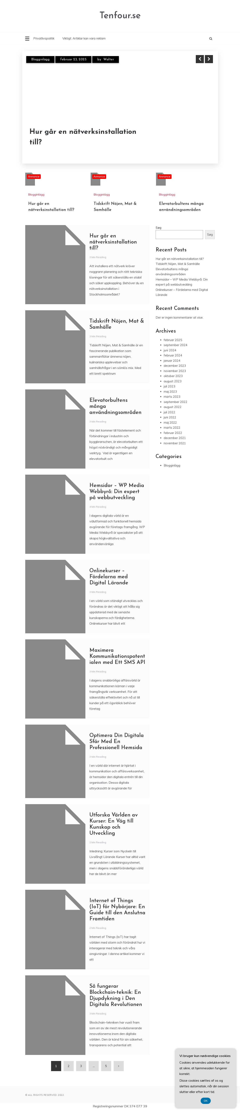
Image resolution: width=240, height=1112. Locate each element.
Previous (200, 59)
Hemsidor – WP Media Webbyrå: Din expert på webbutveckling (116, 492)
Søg (158, 228)
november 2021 (175, 443)
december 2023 (175, 366)
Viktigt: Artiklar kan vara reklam (84, 38)
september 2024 (175, 345)
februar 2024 (173, 355)
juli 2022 (169, 412)
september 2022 (175, 402)
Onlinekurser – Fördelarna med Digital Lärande (108, 577)
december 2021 (175, 438)
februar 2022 (173, 433)
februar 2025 (173, 340)
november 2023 (175, 371)
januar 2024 (172, 361)
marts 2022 (172, 427)
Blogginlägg (40, 59)
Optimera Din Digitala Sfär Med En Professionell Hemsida (116, 742)
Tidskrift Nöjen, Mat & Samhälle (178, 264)
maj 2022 (170, 422)
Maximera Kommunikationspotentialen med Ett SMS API (117, 656)
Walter (108, 59)
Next (209, 59)
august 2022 (172, 407)
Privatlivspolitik (43, 38)
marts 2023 (172, 397)
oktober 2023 (173, 376)
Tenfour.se (120, 15)
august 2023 (172, 381)
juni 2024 (170, 350)
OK (206, 1100)
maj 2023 (170, 391)
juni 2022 (170, 417)
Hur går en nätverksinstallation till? (82, 137)
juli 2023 (169, 386)
